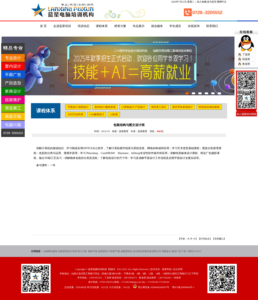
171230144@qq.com (131, 282)
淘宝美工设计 (158, 106)
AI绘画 (114, 114)
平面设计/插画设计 (78, 106)
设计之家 (82, 251)
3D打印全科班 (75, 114)
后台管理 (178, 269)
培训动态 (83, 26)
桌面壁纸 (102, 251)
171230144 (152, 282)
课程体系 (102, 26)
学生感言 (175, 26)
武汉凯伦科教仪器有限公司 (147, 251)
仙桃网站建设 (50, 251)
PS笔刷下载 (114, 251)
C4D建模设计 (96, 114)
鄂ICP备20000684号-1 (183, 287)
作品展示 (138, 26)
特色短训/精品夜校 (209, 106)
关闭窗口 (219, 238)
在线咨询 (194, 26)
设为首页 (211, 1)
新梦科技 (167, 269)
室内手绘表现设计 (182, 106)
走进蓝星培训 (62, 26)
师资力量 (120, 26)
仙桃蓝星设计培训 (67, 251)
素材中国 (92, 251)
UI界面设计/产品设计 (133, 106)
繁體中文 (221, 1)
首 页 (43, 26)
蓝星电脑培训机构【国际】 (102, 269)
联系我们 (212, 26)
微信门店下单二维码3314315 (186, 251)
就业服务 (157, 26)
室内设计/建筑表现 (105, 106)
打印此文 (205, 238)
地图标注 (166, 251)
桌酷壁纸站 (126, 251)
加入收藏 (201, 1)
